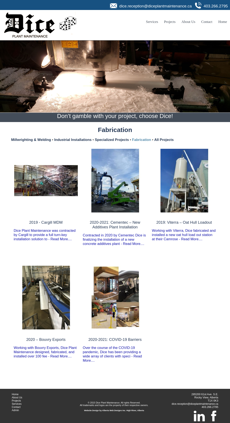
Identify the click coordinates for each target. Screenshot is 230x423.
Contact (206, 22)
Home (222, 22)
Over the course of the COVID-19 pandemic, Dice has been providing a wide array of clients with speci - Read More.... (115, 350)
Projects (170, 22)
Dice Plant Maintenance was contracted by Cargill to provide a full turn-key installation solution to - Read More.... (46, 230)
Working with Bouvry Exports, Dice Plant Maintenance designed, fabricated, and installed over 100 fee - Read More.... (46, 347)
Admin (15, 410)
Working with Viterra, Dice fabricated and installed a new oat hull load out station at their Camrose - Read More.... (184, 230)
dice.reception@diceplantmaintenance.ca (155, 6)
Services (152, 22)
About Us (188, 22)
